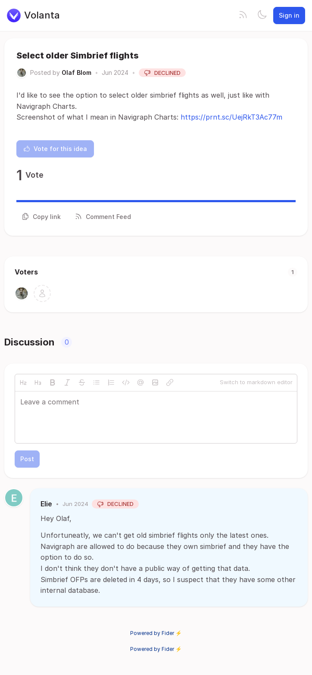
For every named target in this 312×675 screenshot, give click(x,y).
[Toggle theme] (262, 15)
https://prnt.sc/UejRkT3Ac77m (231, 117)
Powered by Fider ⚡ (156, 633)
